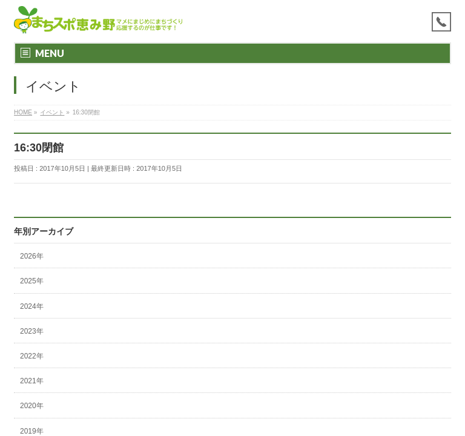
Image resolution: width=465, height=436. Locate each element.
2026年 (32, 256)
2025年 (32, 281)
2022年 (32, 356)
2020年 (32, 405)
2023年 (32, 331)
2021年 (32, 381)
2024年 (32, 306)
